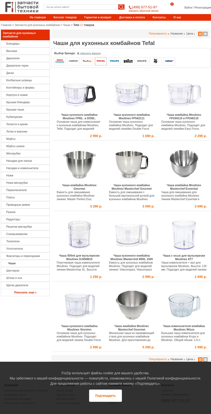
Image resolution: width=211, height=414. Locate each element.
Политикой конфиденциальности (173, 378)
